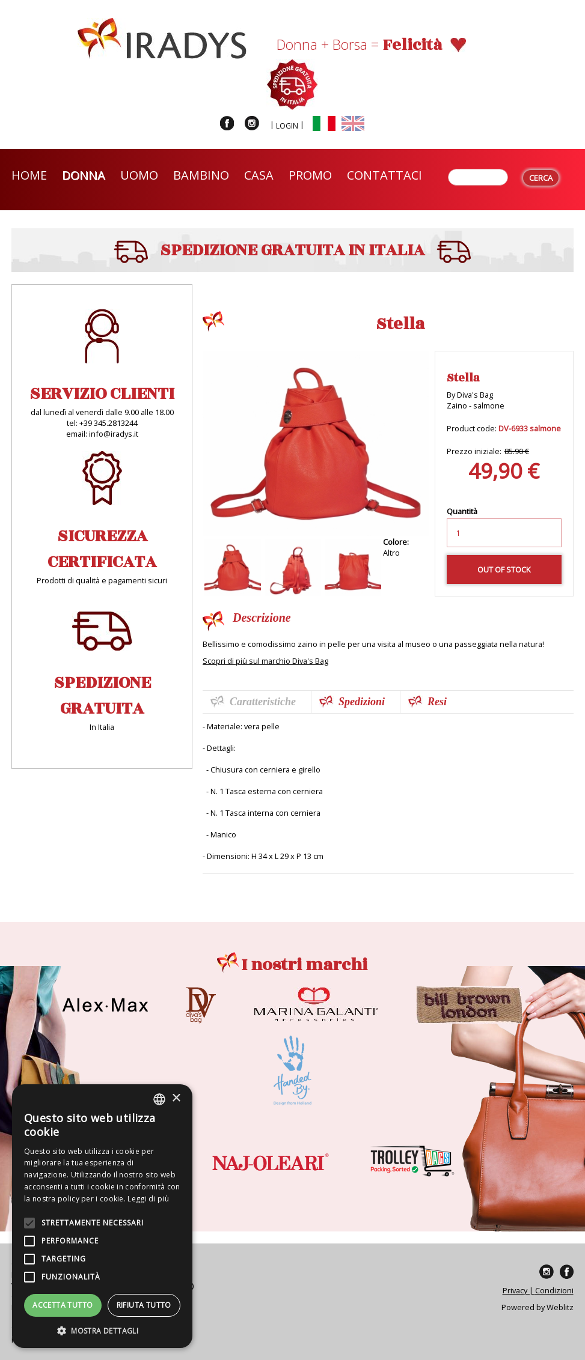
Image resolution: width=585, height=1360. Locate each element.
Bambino (201, 175)
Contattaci (384, 175)
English (353, 123)
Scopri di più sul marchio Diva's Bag (265, 660)
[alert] (102, 1216)
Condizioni (554, 1290)
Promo (310, 175)
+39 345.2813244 (108, 422)
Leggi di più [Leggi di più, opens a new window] (148, 1199)
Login (287, 126)
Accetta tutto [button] (62, 1305)
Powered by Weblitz (537, 1307)
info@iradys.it (113, 433)
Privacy (515, 1290)
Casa (259, 175)
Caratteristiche (263, 702)
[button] (102, 1330)
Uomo (139, 175)
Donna (83, 175)
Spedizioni (361, 702)
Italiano (324, 123)
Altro (391, 552)
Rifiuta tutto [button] (144, 1305)
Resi (437, 702)
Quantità (462, 511)
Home (29, 175)
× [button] (175, 1098)
